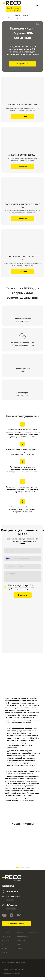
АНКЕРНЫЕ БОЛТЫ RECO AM (22, 155)
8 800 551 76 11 (12, 891)
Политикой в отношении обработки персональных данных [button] (22, 588)
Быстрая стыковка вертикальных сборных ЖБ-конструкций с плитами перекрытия (22, 212)
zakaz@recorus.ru (13, 896)
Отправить (22, 595)
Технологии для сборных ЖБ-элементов (22, 18)
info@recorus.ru (12, 905)
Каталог (25, 15)
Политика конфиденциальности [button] (13, 962)
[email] (22, 566)
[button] (37, 6)
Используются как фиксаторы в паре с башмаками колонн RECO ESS (22, 159)
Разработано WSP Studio (11, 973)
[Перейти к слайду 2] (22, 867)
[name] (22, 550)
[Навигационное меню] (41, 6)
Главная (18, 15)
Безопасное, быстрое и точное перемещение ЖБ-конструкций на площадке (23, 264)
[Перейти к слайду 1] (17, 867)
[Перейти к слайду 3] (28, 867)
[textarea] (22, 576)
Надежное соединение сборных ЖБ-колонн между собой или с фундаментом (22, 109)
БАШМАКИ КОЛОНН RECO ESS (22, 104)
